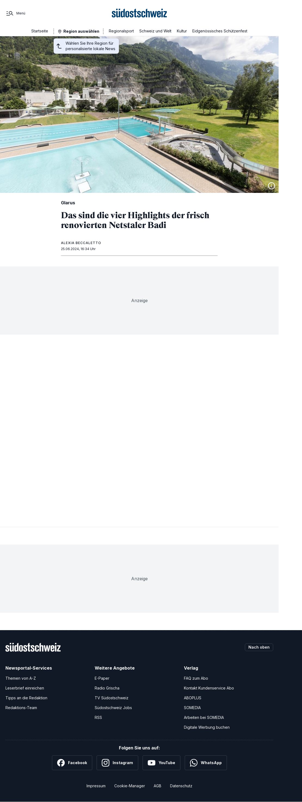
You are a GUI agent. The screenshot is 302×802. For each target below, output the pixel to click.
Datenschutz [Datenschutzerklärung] (181, 785)
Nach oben (259, 647)
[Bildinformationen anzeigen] (271, 186)
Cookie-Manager (129, 785)
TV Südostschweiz (111, 697)
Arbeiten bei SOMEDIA (204, 717)
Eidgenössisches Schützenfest (219, 31)
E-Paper (102, 678)
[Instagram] (117, 762)
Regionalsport (121, 31)
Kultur (182, 31)
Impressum (96, 785)
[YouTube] (161, 762)
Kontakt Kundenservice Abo (209, 688)
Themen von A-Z (20, 678)
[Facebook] (72, 762)
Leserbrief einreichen (24, 688)
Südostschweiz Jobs (113, 707)
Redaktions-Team (21, 707)
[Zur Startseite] (139, 13)
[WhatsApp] (206, 762)
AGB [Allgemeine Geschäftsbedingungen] (157, 785)
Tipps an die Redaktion (26, 697)
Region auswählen (81, 31)
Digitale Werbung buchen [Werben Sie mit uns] (207, 727)
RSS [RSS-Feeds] (98, 717)
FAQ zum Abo (196, 678)
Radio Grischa (107, 688)
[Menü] (15, 13)
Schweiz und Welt (155, 31)
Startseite (39, 31)
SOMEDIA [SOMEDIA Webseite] (192, 707)
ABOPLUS (192, 697)
